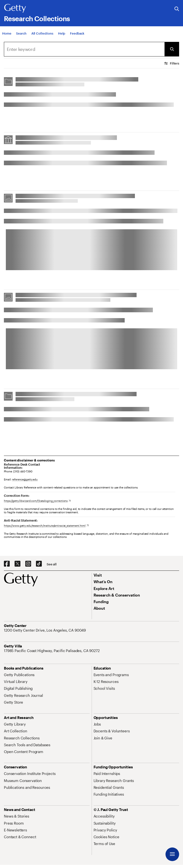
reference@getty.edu (25, 479)
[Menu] (172, 854)
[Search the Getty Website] (176, 9)
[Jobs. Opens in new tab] (97, 724)
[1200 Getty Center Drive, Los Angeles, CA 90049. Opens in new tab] (45, 630)
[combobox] (84, 49)
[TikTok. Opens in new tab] (39, 564)
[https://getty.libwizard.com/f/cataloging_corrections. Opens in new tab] (37, 500)
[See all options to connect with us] (52, 564)
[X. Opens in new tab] (17, 564)
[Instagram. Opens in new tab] (28, 564)
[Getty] (15, 8)
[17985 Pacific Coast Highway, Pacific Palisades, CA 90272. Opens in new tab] (52, 650)
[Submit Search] (172, 49)
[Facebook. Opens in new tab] (7, 564)
